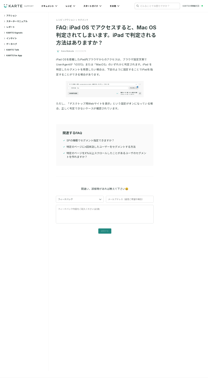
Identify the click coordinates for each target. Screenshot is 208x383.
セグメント (83, 20)
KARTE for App (13, 55)
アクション (10, 15)
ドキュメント (49, 6)
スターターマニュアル (15, 21)
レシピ (70, 6)
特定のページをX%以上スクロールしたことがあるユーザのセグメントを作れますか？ (106, 154)
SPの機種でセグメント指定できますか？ (90, 140)
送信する (105, 231)
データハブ (10, 44)
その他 (114, 6)
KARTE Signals (13, 32)
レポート (9, 27)
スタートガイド (92, 6)
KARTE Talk (11, 49)
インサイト (10, 38)
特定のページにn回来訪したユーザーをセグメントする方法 (101, 146)
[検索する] (137, 5)
